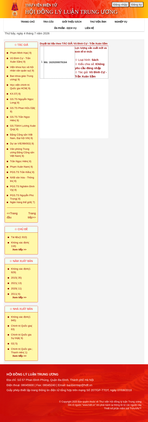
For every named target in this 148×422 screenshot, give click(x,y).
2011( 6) (15, 293)
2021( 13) (16, 283)
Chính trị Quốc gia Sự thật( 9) (21, 336)
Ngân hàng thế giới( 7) (22, 202)
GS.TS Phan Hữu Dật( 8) (22, 110)
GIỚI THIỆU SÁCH (72, 21)
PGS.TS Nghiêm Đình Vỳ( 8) (22, 188)
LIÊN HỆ (89, 28)
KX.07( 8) (15, 93)
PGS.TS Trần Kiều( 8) (22, 172)
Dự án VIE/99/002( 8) (22, 143)
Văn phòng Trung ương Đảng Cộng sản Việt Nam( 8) (22, 152)
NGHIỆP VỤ (121, 21)
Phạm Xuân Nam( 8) (21, 166)
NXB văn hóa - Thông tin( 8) (22, 179)
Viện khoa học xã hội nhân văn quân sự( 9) (22, 69)
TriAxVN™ (135, 408)
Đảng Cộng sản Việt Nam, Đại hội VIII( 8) (21, 136)
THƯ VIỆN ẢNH (98, 21)
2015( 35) (16, 277)
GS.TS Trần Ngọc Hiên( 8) (20, 118)
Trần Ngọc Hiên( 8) (20, 161)
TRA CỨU (48, 21)
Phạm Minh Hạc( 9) (21, 52)
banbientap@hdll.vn (79, 385)
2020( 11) (16, 288)
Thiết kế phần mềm (114, 408)
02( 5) (14, 343)
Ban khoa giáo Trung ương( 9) (21, 78)
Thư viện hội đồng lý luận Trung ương (120, 401)
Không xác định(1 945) (20, 318)
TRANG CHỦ (28, 21)
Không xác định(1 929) (20, 270)
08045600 (27, 385)
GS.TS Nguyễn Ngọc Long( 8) (22, 101)
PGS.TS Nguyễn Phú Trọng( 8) (22, 197)
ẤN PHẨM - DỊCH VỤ (65, 28)
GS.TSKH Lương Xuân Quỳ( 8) (23, 127)
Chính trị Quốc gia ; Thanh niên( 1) (22, 350)
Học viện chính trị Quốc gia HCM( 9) (20, 86)
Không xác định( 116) (20, 244)
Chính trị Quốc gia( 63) (21, 327)
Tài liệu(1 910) (19, 237)
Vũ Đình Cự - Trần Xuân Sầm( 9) (20, 60)
